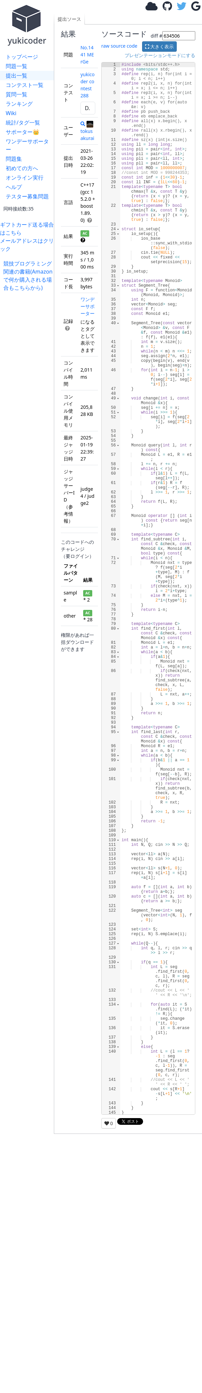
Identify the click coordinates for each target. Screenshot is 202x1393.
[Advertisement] (28, 313)
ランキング (19, 103)
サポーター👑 (22, 132)
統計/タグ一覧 (23, 122)
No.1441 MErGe (87, 54)
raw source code (119, 46)
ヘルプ (14, 187)
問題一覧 (16, 66)
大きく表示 (159, 46)
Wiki (11, 113)
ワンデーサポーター (27, 145)
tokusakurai (87, 131)
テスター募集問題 (27, 196)
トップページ (22, 56)
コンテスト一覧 (24, 85)
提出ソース (69, 19)
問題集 (14, 158)
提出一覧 (16, 75)
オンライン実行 (24, 177)
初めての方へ (22, 168)
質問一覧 (16, 94)
